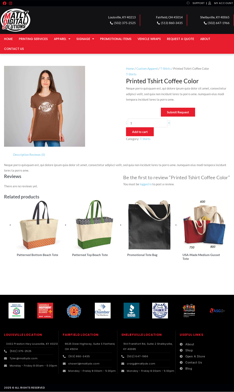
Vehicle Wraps (149, 39)
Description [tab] (21, 154)
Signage (85, 38)
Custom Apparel (147, 68)
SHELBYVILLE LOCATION (141, 335)
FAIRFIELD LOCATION (81, 335)
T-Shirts (165, 68)
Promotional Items (115, 39)
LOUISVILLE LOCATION (23, 335)
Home (8, 39)
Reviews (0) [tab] (37, 154)
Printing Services (33, 39)
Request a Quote (180, 39)
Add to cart (140, 132)
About (205, 39)
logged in (146, 184)
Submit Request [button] (178, 112)
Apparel (62, 38)
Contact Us (14, 49)
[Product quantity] (147, 123)
